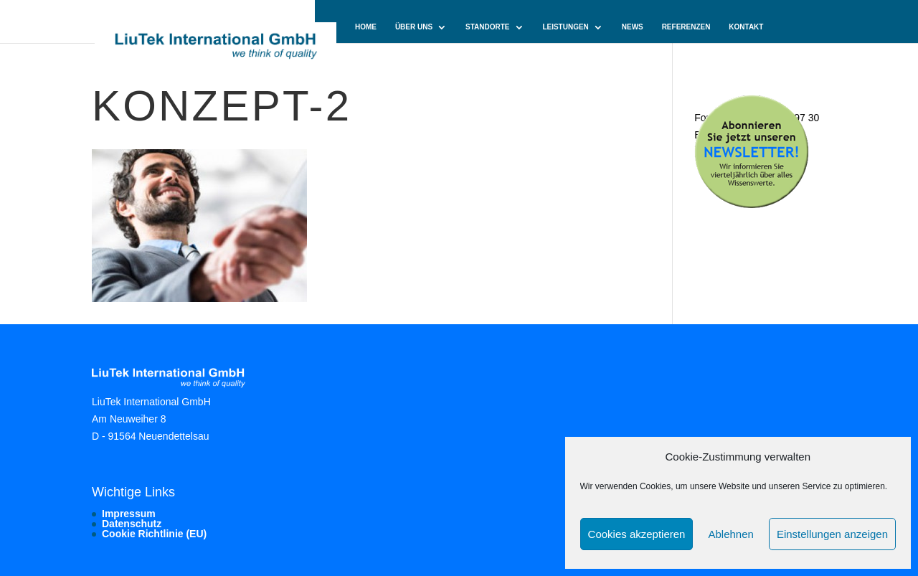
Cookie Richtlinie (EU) (154, 533)
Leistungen (565, 27)
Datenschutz (131, 523)
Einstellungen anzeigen (832, 534)
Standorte (487, 27)
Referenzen (686, 27)
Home (366, 27)
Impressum (129, 513)
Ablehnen (730, 534)
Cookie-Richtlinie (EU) (399, 58)
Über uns (413, 27)
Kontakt (746, 27)
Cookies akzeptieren (637, 534)
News (632, 27)
